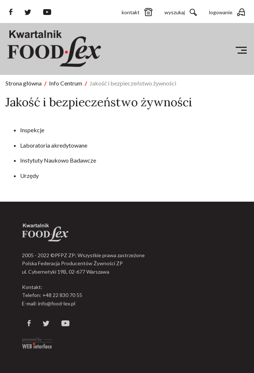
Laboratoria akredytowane (53, 145)
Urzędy (29, 175)
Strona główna (23, 83)
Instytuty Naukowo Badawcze (58, 160)
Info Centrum (65, 83)
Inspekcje (32, 129)
